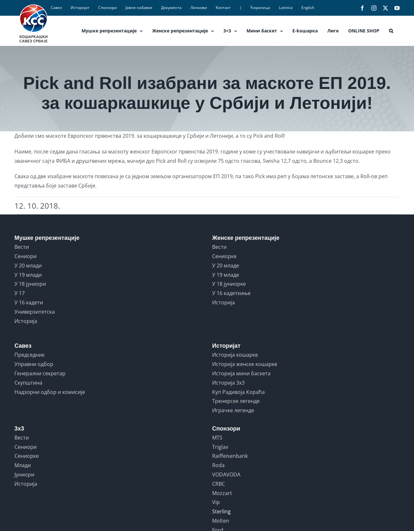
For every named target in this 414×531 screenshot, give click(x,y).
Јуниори (24, 474)
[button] (391, 31)
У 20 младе (225, 265)
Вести (21, 246)
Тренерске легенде (236, 401)
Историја (25, 321)
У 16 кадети (28, 302)
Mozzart (222, 493)
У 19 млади (28, 274)
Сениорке (224, 256)
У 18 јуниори (30, 283)
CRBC (218, 483)
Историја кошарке (235, 354)
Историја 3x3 (228, 382)
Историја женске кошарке (244, 364)
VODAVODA (226, 474)
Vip (216, 502)
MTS (217, 437)
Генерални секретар (39, 373)
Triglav (220, 446)
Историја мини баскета (241, 373)
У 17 (19, 293)
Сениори (25, 256)
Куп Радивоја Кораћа (238, 392)
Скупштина (28, 382)
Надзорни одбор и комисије (49, 392)
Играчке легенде (233, 410)
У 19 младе (225, 274)
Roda (218, 465)
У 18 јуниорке (229, 283)
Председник (29, 354)
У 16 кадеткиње (231, 293)
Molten (220, 520)
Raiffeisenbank (230, 455)
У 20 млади (28, 265)
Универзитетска (34, 311)
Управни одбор (33, 364)
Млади (22, 465)
